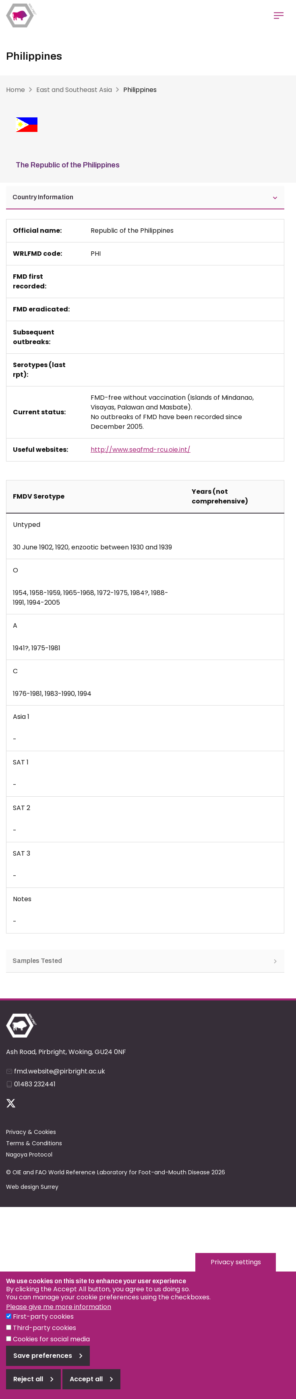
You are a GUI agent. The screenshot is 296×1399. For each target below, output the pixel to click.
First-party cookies (43, 1324)
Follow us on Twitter (11, 1103)
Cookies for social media (51, 1346)
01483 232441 (35, 1084)
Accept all (86, 1386)
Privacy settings (236, 1269)
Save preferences (42, 1363)
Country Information (145, 197)
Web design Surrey (32, 1187)
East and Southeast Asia (74, 89)
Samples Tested (145, 961)
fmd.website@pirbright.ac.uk (59, 1071)
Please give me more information (58, 1314)
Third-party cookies (44, 1335)
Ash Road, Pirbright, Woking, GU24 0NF (66, 1052)
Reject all (28, 1386)
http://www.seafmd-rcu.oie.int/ (140, 449)
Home (15, 89)
